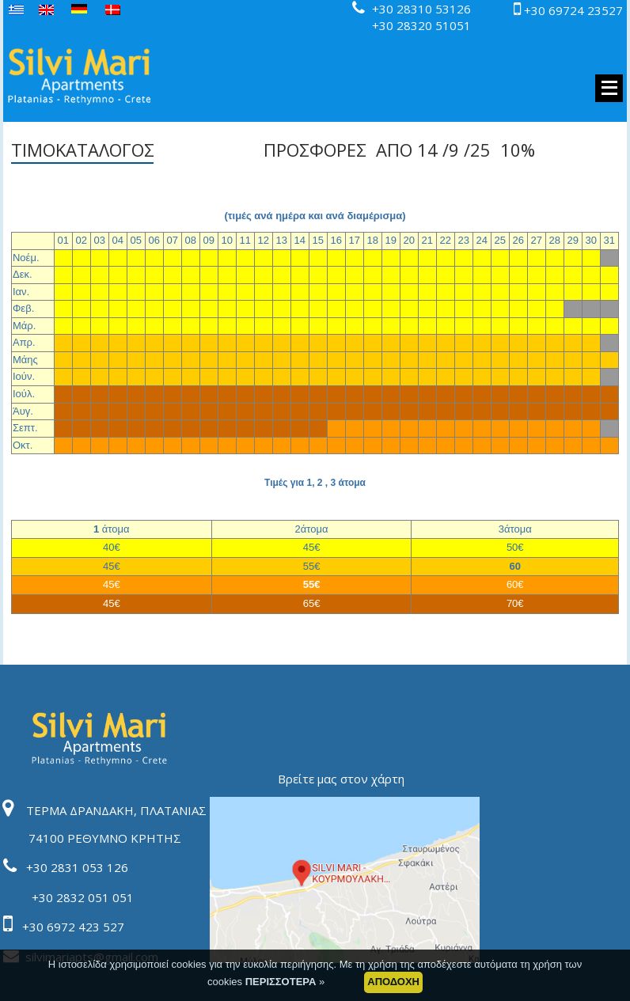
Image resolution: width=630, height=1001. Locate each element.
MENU (609, 88)
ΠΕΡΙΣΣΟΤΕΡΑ (282, 989)
